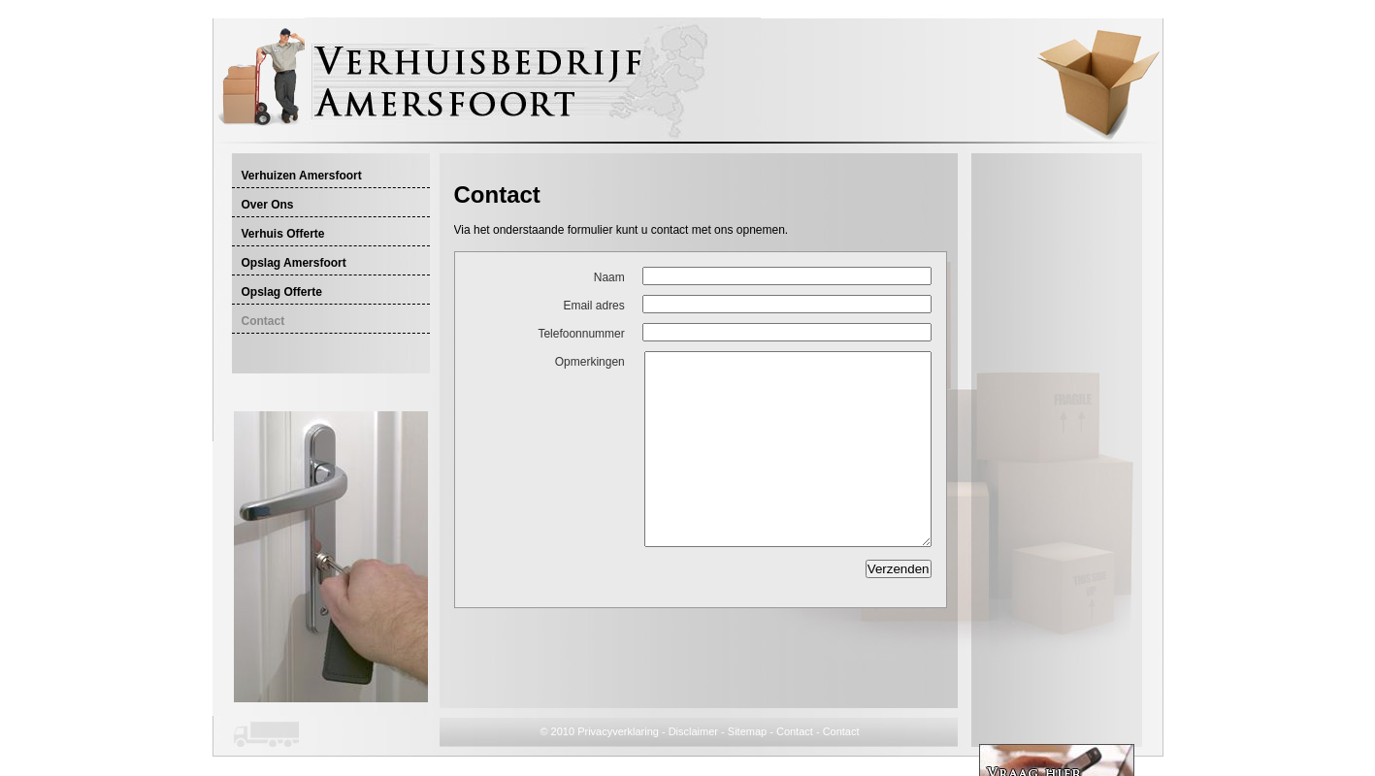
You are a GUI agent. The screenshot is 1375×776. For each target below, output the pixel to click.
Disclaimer (693, 731)
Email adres (593, 305)
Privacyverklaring (618, 731)
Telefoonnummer (581, 333)
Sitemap (747, 731)
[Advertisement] (681, 171)
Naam (609, 277)
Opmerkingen (590, 362)
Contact (794, 731)
